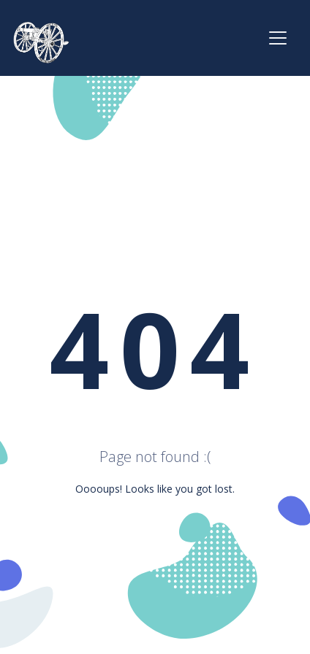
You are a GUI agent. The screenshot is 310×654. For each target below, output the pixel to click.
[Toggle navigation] (277, 38)
